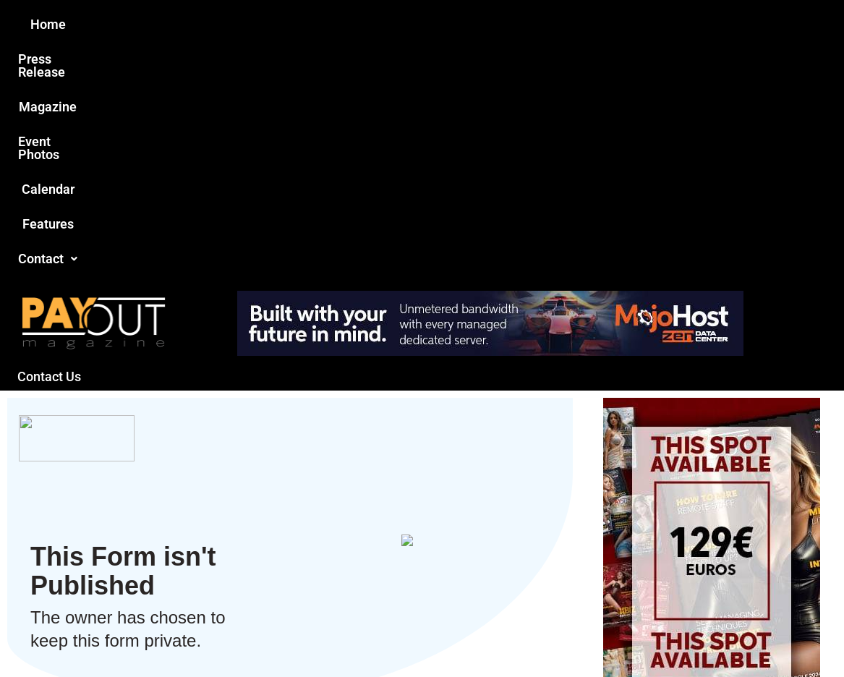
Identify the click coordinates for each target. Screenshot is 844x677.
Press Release (247, 24)
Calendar (515, 24)
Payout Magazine (254, 634)
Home (166, 24)
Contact (666, 24)
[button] (666, 24)
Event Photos (429, 24)
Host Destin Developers (736, 634)
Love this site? (200, 555)
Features (589, 24)
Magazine (340, 24)
